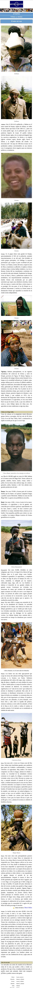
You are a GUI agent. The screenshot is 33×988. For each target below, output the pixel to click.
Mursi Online (28, 907)
